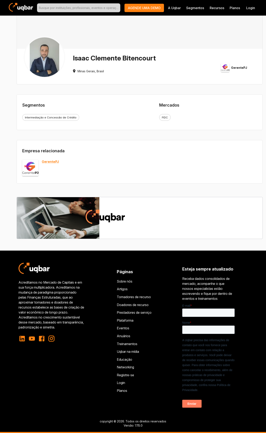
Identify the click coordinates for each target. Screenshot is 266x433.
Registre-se (125, 375)
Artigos (122, 289)
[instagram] (51, 338)
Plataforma (125, 320)
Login (121, 383)
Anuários (123, 336)
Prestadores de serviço (134, 312)
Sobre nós (124, 281)
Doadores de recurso (133, 305)
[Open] (118, 7)
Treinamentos (127, 344)
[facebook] (42, 338)
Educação (124, 359)
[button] (144, 8)
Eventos (123, 328)
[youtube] (32, 338)
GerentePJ (50, 162)
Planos (235, 8)
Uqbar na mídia (128, 351)
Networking (125, 367)
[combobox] (78, 7)
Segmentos (195, 8)
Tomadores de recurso (134, 297)
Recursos (217, 8)
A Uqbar (174, 8)
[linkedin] (23, 338)
